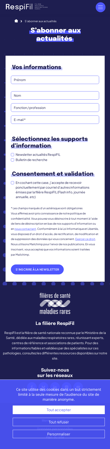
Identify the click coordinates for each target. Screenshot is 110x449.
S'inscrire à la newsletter (37, 269)
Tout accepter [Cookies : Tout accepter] (59, 409)
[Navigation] (100, 7)
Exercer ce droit (85, 239)
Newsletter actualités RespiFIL (38, 154)
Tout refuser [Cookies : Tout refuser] (59, 422)
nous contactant (25, 229)
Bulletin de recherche (31, 160)
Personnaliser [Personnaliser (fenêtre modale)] (58, 434)
